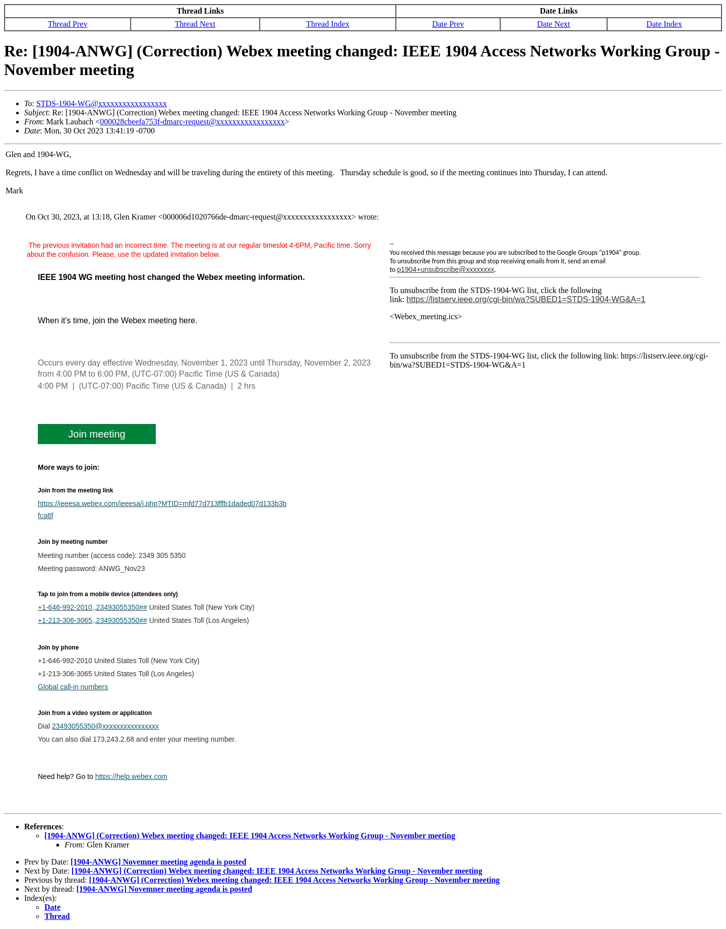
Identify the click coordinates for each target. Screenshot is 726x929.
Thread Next (195, 24)
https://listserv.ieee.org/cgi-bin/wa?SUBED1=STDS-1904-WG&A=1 (525, 299)
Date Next (553, 24)
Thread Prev (68, 24)
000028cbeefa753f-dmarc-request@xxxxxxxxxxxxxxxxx (192, 121)
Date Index (664, 24)
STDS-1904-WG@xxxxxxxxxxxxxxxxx (101, 103)
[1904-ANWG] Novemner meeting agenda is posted (159, 861)
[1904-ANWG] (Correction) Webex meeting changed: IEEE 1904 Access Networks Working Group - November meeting (249, 835)
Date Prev (448, 24)
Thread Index (327, 24)
